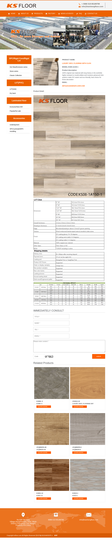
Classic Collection (16, 75)
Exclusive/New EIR (16, 107)
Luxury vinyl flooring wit (83, 403)
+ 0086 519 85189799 (91, 4)
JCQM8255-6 (76, 447)
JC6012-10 (76, 401)
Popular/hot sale (15, 111)
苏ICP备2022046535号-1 (44, 535)
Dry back (13, 93)
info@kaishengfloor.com (92, 6)
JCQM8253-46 (41, 447)
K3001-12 (39, 493)
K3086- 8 (39, 401)
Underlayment (14, 125)
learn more (42, 406)
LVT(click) (13, 89)
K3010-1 (75, 493)
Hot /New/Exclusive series (18, 67)
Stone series (14, 71)
